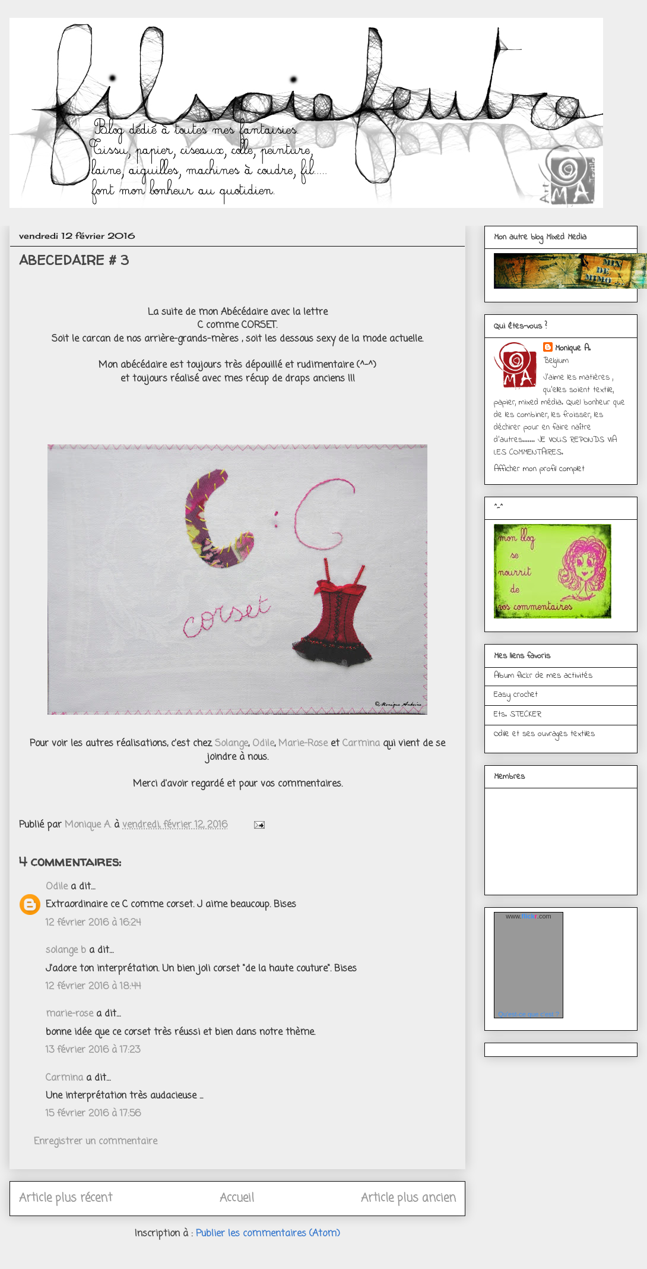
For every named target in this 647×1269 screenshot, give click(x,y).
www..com (528, 916)
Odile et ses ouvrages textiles (544, 734)
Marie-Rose (303, 744)
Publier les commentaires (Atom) (268, 1234)
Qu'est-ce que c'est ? (528, 1014)
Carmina (360, 744)
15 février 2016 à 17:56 (93, 1114)
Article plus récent (65, 1198)
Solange (231, 744)
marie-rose (69, 1014)
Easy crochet (516, 695)
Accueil (237, 1198)
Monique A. (573, 348)
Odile (263, 744)
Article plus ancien (408, 1198)
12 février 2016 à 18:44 (93, 987)
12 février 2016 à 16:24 (93, 923)
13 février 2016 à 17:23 (93, 1050)
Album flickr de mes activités (543, 676)
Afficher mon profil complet (539, 469)
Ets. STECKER (517, 714)
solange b (66, 950)
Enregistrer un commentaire (95, 1142)
